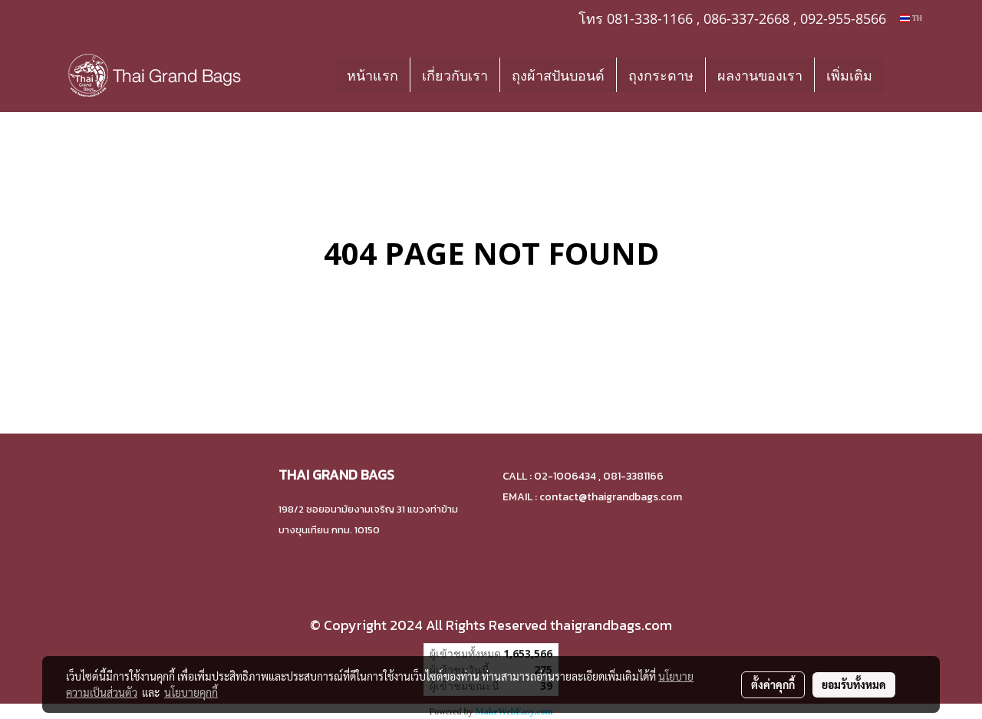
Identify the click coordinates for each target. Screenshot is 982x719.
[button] (906, 74)
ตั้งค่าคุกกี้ (773, 684)
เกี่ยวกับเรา (455, 75)
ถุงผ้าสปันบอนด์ (558, 75)
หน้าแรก (372, 75)
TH (911, 18)
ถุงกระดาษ (661, 75)
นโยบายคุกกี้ (191, 692)
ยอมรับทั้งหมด (854, 684)
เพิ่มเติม (849, 75)
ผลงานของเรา (759, 75)
